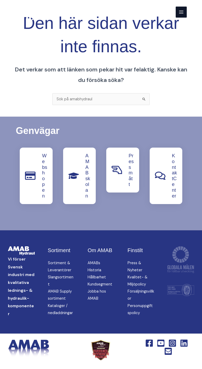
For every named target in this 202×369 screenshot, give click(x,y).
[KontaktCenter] (160, 175)
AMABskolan (87, 176)
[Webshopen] (30, 175)
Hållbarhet (97, 277)
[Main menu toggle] (181, 12)
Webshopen (44, 176)
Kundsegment (100, 284)
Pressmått (131, 170)
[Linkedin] (184, 343)
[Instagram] (172, 343)
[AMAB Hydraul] (29, 12)
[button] (194, 11)
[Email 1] (168, 351)
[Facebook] (149, 343)
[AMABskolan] (73, 175)
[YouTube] (161, 343)
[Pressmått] (117, 170)
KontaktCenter (174, 176)
